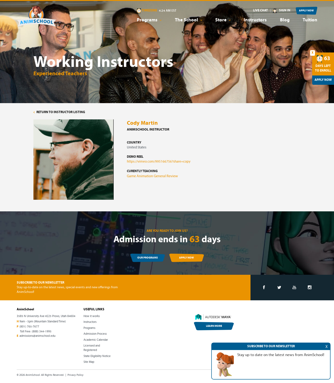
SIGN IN (284, 10)
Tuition (310, 20)
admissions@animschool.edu (37, 335)
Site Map (89, 361)
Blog (285, 20)
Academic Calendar (96, 339)
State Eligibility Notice (97, 356)
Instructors (255, 20)
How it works (92, 316)
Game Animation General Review (152, 176)
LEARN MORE (214, 326)
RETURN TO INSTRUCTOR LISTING (59, 112)
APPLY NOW (306, 10)
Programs (89, 328)
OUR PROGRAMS (147, 257)
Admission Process (95, 333)
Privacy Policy (75, 375)
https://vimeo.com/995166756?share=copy (158, 162)
